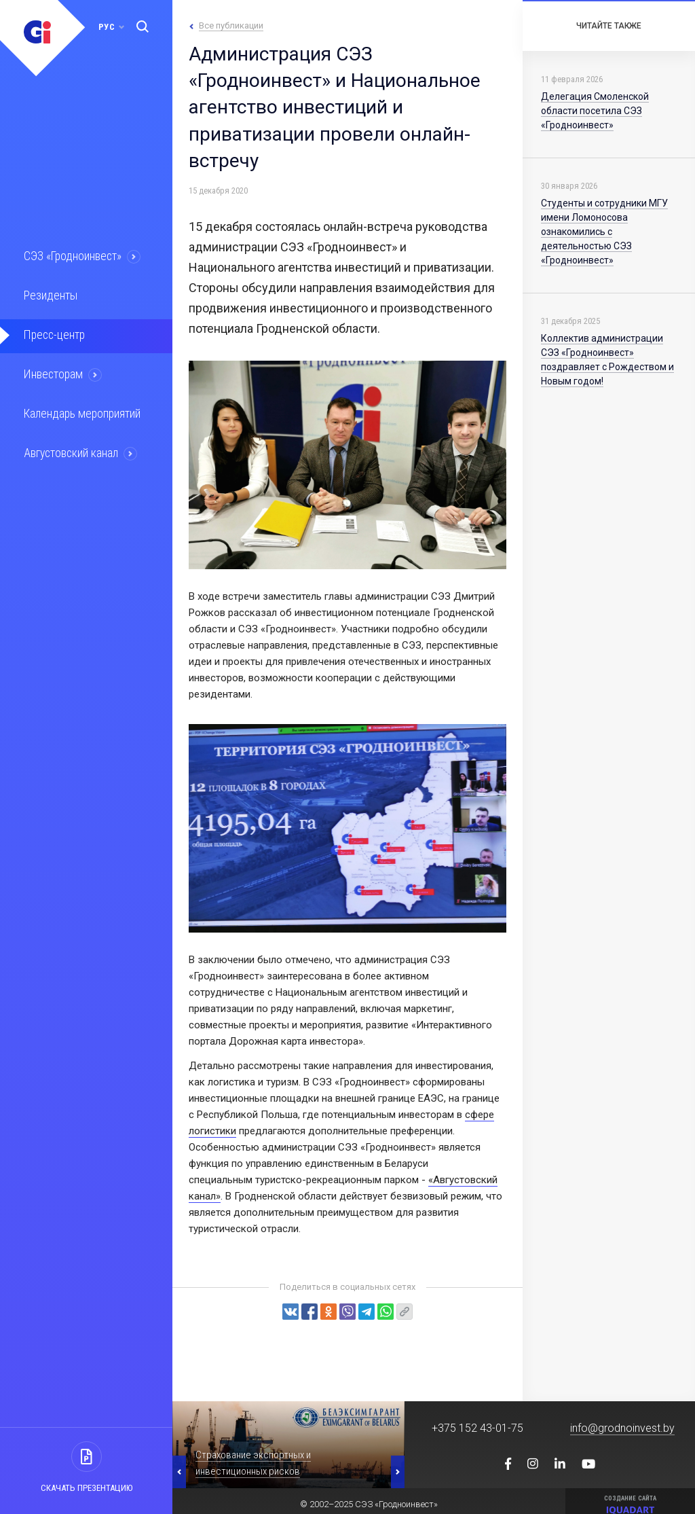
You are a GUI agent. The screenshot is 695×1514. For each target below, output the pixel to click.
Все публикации (231, 25)
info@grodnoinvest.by (622, 1428)
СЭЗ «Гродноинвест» (72, 256)
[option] (288, 1444)
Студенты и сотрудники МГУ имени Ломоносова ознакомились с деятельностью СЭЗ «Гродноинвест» (604, 232)
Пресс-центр (53, 333)
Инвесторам (52, 372)
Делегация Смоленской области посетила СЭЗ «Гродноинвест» (595, 110)
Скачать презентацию (86, 1488)
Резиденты (49, 295)
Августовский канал (70, 449)
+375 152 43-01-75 (477, 1428)
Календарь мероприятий (81, 411)
